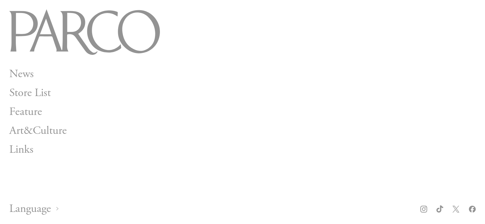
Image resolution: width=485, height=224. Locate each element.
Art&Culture (38, 130)
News (21, 74)
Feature (25, 111)
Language (30, 209)
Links (21, 149)
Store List (30, 93)
